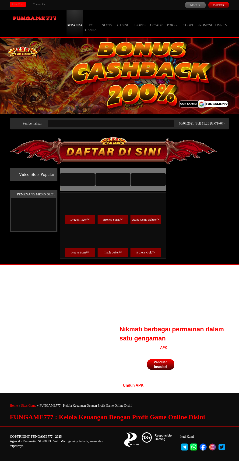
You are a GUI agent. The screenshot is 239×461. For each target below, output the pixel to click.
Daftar (218, 5)
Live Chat (17, 4)
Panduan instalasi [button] (161, 364)
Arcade (156, 21)
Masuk (195, 5)
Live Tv (221, 21)
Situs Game (28, 405)
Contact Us (39, 4)
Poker (172, 21)
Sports (140, 21)
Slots (107, 21)
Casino (123, 21)
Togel (188, 21)
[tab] (77, 179)
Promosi (204, 21)
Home (14, 405)
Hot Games (91, 23)
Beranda (75, 21)
